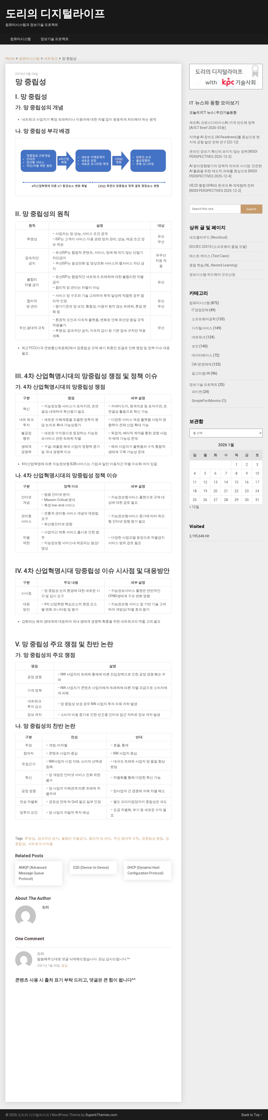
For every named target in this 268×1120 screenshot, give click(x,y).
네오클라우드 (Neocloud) (208, 237)
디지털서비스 (202, 328)
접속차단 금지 (48, 838)
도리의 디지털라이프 (55, 13)
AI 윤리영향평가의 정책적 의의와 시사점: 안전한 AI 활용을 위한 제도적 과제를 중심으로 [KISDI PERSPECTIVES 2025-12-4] (225, 171)
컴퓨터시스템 (20, 39)
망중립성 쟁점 (152, 838)
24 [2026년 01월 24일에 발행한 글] (257, 491)
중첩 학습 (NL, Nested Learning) (213, 265)
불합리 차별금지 (74, 838)
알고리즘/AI (201, 373)
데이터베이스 (202, 355)
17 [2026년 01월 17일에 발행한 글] (257, 482)
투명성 (30, 838)
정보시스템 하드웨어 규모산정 (212, 274)
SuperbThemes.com (101, 1115)
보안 (195, 346)
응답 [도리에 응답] (64, 965)
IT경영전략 (200, 310)
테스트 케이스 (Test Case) (209, 256)
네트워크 (51, 58)
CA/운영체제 (202, 364)
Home (10, 58)
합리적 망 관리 (100, 838)
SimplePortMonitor (206, 401)
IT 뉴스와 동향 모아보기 (214, 103)
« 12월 (194, 507)
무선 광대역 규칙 (126, 838)
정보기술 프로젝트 (55, 39)
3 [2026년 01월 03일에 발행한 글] (257, 465)
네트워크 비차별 (40, 844)
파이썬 (197, 392)
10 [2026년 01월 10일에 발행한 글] (257, 473)
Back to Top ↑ (252, 1115)
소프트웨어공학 (204, 319)
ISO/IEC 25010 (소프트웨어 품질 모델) (218, 247)
